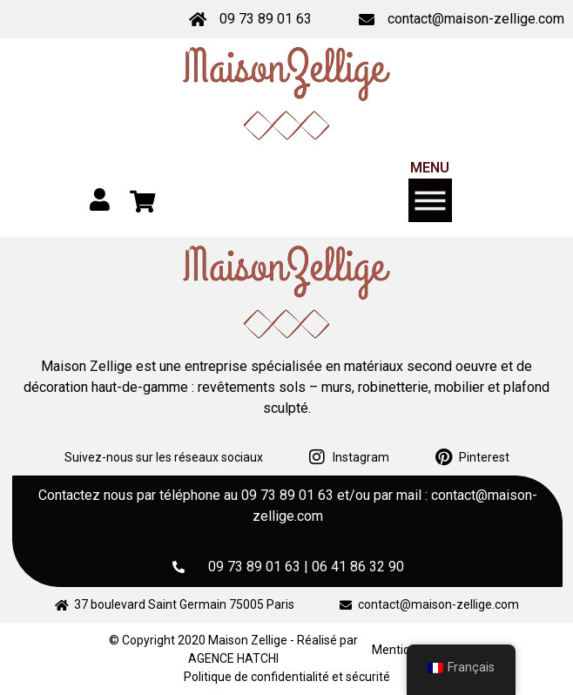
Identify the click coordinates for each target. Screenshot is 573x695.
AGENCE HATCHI (233, 658)
